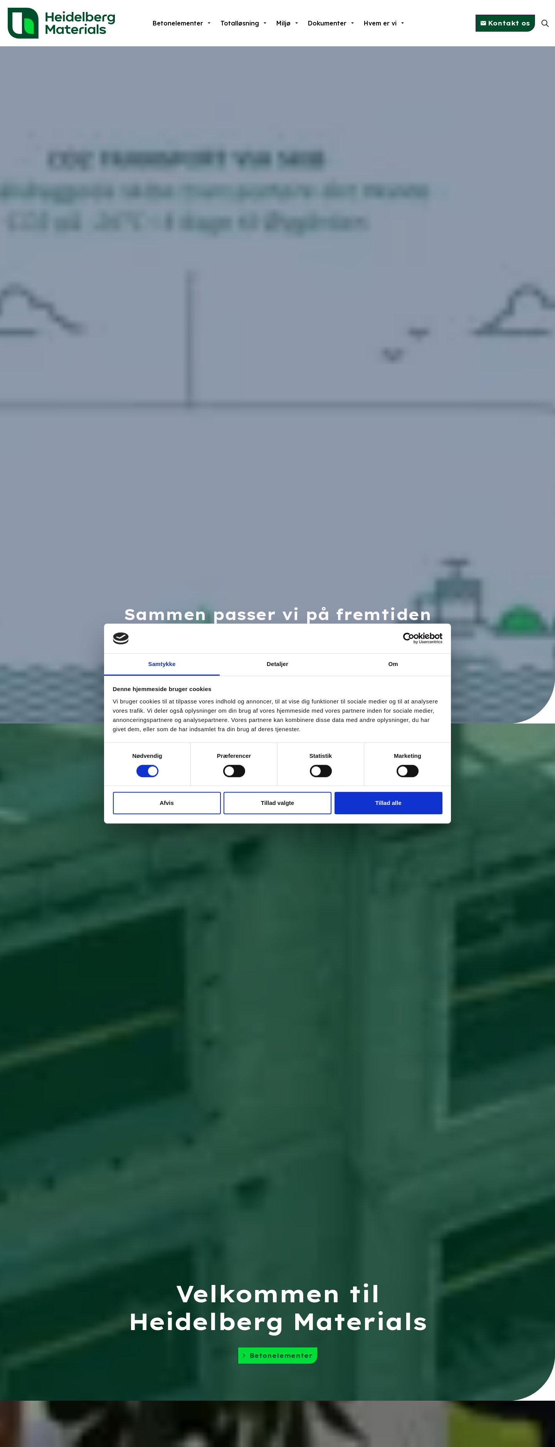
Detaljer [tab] (277, 664)
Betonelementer (178, 23)
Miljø (283, 23)
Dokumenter (327, 23)
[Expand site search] (545, 23)
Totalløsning (239, 23)
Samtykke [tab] (162, 664)
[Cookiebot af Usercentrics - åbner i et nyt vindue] (408, 638)
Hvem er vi (380, 23)
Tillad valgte (277, 803)
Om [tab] (393, 664)
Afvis (167, 803)
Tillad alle (388, 803)
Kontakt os (505, 23)
